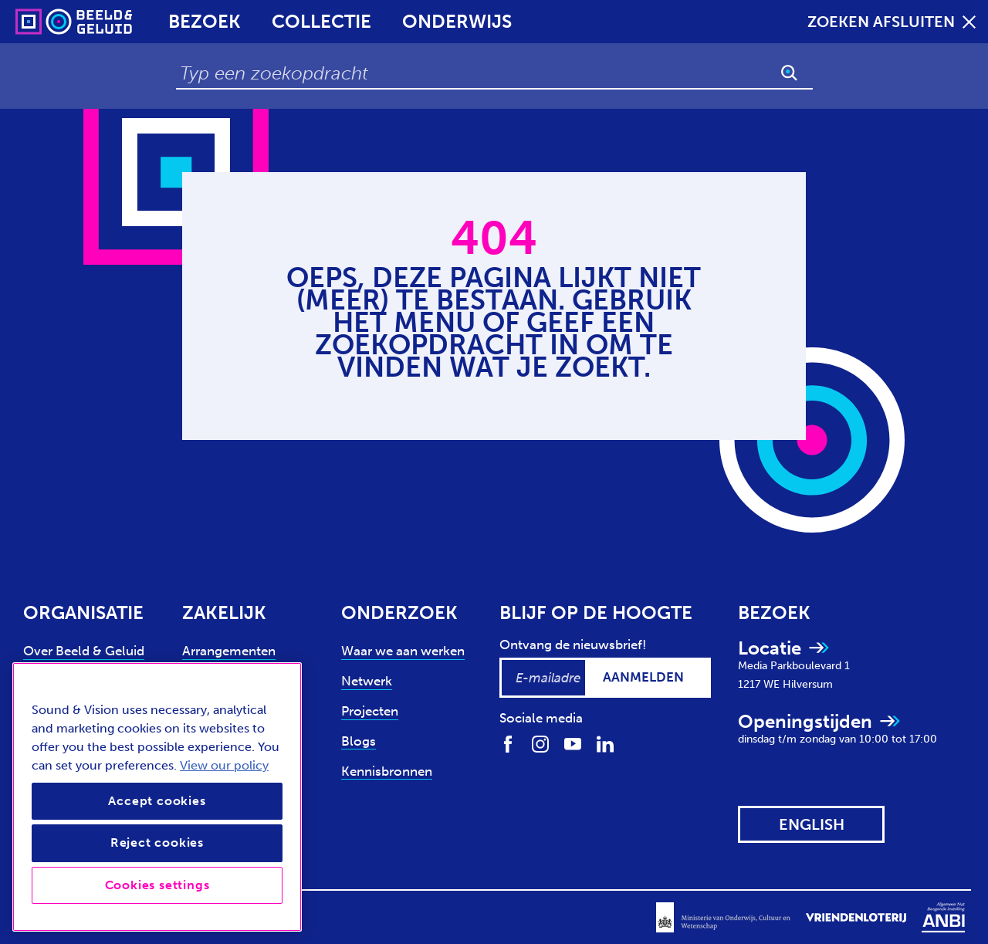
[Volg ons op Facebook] (507, 743)
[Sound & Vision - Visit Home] (44, 22)
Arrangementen (229, 650)
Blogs (358, 741)
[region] (157, 797)
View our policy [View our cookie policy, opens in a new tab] (224, 765)
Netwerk (366, 681)
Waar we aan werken (403, 650)
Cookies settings (157, 885)
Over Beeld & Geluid (83, 650)
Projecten (369, 711)
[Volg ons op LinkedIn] (605, 743)
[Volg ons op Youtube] (572, 743)
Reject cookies (157, 842)
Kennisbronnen (386, 771)
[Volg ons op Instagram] (540, 743)
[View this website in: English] (811, 824)
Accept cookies (156, 800)
